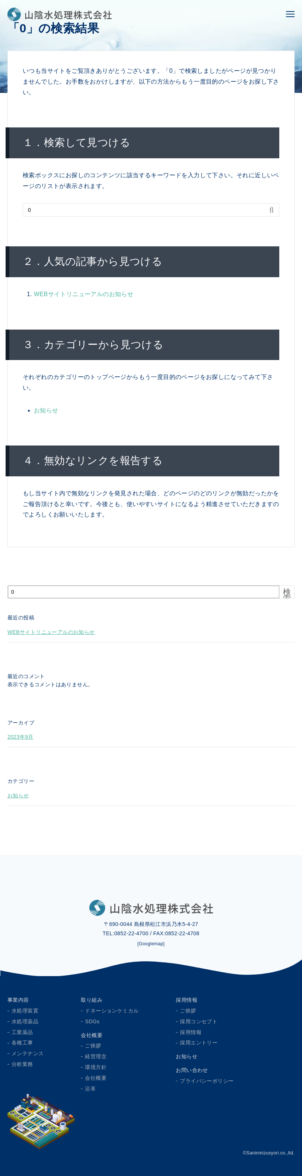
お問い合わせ (192, 1070)
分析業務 (22, 1064)
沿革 (90, 1089)
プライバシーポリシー (206, 1081)
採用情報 (186, 1000)
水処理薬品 (25, 1021)
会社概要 (91, 1035)
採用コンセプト (198, 1021)
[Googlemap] (151, 943)
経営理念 (96, 1056)
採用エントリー (198, 1043)
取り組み (91, 1000)
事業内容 (18, 1000)
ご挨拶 (93, 1046)
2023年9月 (20, 737)
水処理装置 (25, 1011)
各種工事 (22, 1043)
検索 (287, 595)
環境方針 (96, 1067)
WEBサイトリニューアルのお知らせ (83, 294)
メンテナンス (28, 1053)
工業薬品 (22, 1032)
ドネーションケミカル (112, 1011)
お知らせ (46, 410)
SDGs (92, 1021)
